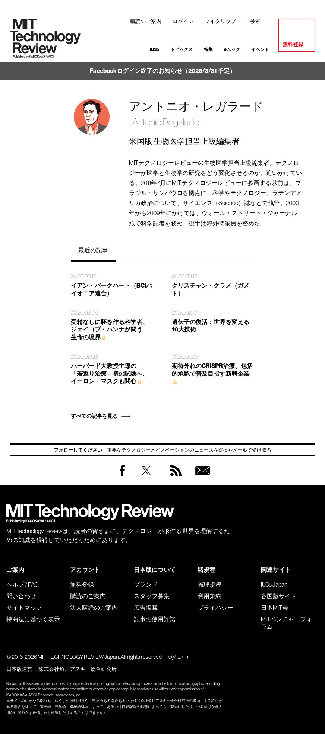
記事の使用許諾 (155, 619)
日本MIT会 (274, 607)
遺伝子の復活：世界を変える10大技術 (210, 325)
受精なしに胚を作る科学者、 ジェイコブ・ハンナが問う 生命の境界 (109, 329)
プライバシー (215, 607)
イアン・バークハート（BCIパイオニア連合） (111, 289)
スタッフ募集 (152, 596)
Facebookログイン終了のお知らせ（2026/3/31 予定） (163, 70)
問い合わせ (21, 596)
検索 (255, 21)
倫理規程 (209, 584)
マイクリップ (220, 21)
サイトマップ (24, 607)
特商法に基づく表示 (33, 619)
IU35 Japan (274, 584)
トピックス (181, 49)
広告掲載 (146, 607)
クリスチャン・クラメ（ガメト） (210, 289)
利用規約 (209, 596)
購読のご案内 (145, 21)
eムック (232, 49)
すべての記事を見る (94, 416)
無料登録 (293, 44)
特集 (208, 49)
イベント (260, 49)
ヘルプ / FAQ (22, 584)
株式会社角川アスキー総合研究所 (77, 669)
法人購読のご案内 (94, 607)
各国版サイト (279, 596)
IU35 (154, 49)
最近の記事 (93, 250)
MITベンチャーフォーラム (289, 623)
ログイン (183, 21)
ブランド (146, 584)
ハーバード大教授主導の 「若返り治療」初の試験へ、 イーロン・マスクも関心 (109, 373)
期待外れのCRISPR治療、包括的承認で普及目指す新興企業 (212, 369)
